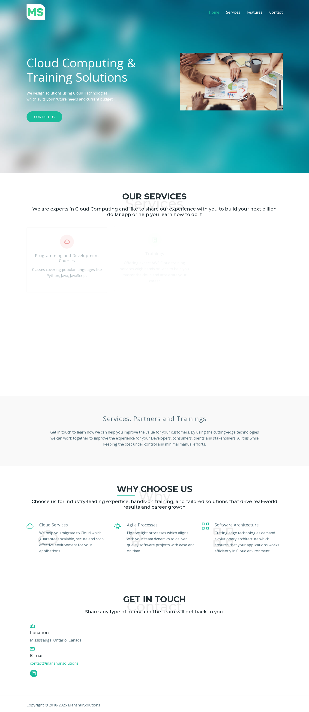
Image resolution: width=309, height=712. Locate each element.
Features (254, 12)
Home (214, 12)
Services (233, 12)
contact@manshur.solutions (54, 663)
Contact (276, 12)
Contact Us (44, 117)
